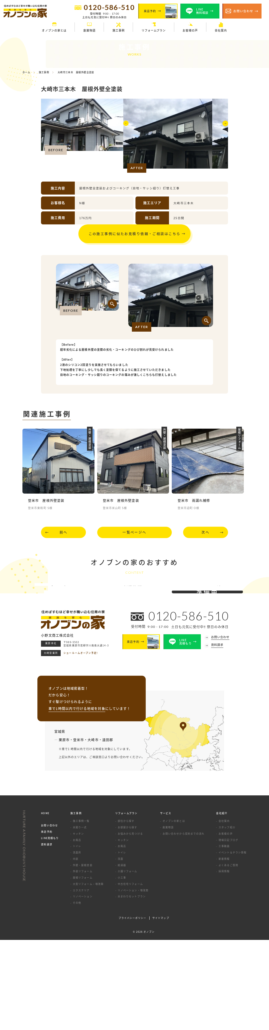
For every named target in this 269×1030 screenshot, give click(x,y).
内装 (75, 949)
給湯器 (122, 955)
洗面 (120, 949)
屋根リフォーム (83, 968)
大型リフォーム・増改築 (88, 974)
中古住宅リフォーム (130, 974)
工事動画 (224, 936)
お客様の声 (225, 924)
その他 (77, 993)
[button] (127, 135)
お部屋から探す (127, 917)
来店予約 (46, 922)
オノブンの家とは (174, 911)
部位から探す (126, 911)
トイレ (77, 936)
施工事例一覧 (81, 911)
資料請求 (46, 935)
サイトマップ (160, 1008)
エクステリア (81, 980)
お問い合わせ (49, 916)
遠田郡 (107, 829)
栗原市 (64, 829)
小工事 (122, 968)
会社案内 (224, 911)
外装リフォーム (83, 961)
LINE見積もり (50, 928)
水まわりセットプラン (132, 987)
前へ (64, 540)
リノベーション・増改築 (133, 980)
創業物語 (168, 917)
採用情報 (224, 961)
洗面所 (77, 943)
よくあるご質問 (228, 955)
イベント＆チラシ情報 (233, 943)
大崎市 (93, 829)
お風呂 (77, 930)
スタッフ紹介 (227, 917)
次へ (205, 540)
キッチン (78, 924)
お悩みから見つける (130, 924)
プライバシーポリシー (133, 1008)
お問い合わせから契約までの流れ (183, 924)
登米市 (78, 829)
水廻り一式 (80, 917)
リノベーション (83, 987)
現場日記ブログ (228, 930)
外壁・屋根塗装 (83, 955)
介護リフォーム (127, 961)
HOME (45, 903)
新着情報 (224, 949)
